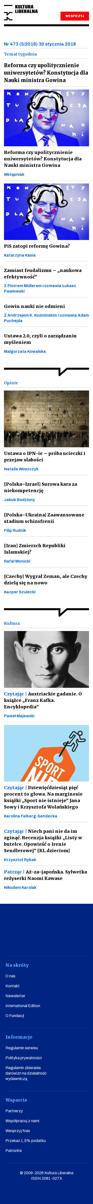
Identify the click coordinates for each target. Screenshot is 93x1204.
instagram (39, 942)
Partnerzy (14, 1111)
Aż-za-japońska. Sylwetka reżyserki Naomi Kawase (45, 875)
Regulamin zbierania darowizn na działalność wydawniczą (26, 1073)
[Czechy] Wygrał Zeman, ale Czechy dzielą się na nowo (45, 579)
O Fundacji (14, 1016)
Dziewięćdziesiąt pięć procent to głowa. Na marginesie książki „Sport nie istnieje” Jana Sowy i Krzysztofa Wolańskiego (43, 797)
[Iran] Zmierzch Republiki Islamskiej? (34, 549)
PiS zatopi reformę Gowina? (37, 246)
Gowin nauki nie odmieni (34, 306)
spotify (82, 942)
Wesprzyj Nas (17, 1131)
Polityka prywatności (23, 1058)
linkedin (67, 942)
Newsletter (15, 996)
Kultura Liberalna (21, 13)
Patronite (13, 1150)
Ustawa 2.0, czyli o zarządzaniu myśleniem (40, 339)
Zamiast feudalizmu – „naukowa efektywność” (43, 274)
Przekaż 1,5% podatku (25, 1141)
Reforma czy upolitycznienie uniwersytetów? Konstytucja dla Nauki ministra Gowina (43, 159)
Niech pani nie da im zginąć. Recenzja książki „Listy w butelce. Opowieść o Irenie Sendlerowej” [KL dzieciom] (43, 840)
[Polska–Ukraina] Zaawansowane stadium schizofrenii (44, 518)
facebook (11, 942)
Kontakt (12, 986)
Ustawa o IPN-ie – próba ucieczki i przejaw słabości (44, 457)
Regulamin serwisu (21, 1048)
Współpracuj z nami (22, 1121)
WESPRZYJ (74, 16)
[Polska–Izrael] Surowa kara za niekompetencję (40, 487)
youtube (25, 942)
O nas (10, 976)
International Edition (22, 1006)
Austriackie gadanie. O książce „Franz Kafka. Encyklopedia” (43, 700)
